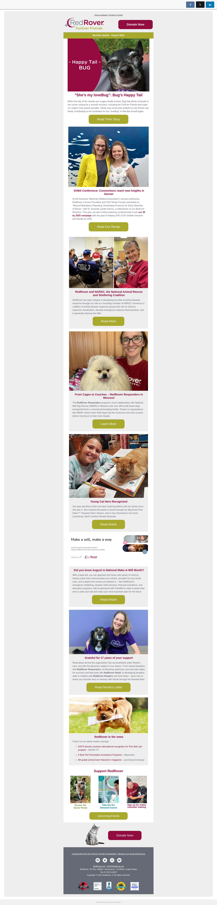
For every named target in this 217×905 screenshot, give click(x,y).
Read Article (108, 524)
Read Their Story (108, 119)
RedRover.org (99, 866)
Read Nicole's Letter (108, 687)
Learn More (108, 424)
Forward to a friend (116, 15)
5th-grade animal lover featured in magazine (99, 760)
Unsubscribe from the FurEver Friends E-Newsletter (94, 854)
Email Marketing (101, 902)
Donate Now (135, 24)
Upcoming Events (108, 815)
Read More (108, 321)
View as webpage (100, 15)
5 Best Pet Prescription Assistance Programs (100, 755)
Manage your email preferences (131, 854)
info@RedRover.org (115, 866)
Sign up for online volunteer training (136, 806)
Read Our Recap (108, 226)
